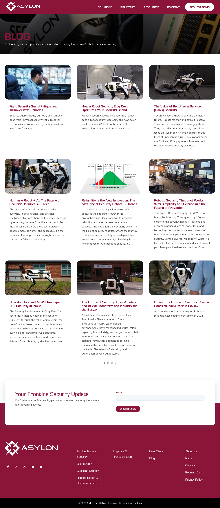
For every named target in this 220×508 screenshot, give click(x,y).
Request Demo (194, 472)
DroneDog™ (84, 464)
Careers (190, 465)
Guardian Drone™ (88, 471)
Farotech (137, 503)
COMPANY (173, 7)
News (188, 458)
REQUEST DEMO (199, 7)
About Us (191, 451)
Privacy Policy (194, 479)
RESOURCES (151, 7)
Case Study (156, 451)
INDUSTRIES (128, 7)
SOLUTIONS (105, 7)
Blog (152, 458)
